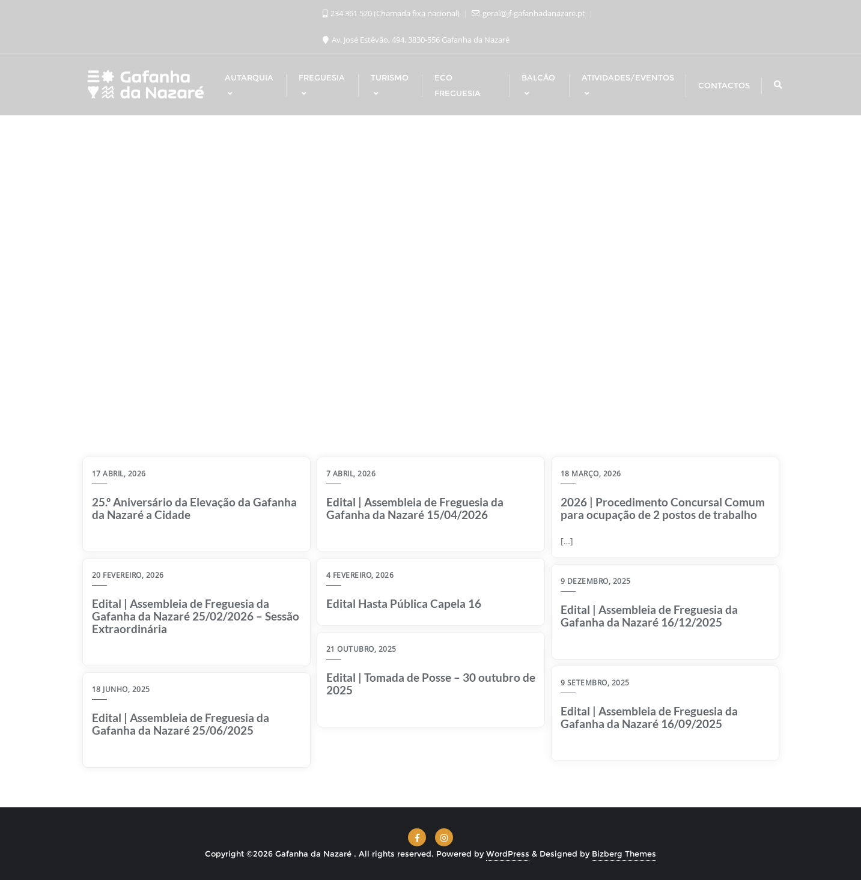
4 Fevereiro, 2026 (360, 575)
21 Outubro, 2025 (361, 649)
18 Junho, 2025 (121, 689)
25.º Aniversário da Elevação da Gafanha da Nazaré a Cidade (194, 508)
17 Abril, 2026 (119, 474)
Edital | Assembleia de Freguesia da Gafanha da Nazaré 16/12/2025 (649, 616)
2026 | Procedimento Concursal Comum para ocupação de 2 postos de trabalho (663, 508)
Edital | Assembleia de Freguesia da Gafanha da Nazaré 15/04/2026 (415, 508)
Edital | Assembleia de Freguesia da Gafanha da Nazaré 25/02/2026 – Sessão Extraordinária (195, 617)
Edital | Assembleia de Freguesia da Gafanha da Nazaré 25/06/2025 (180, 724)
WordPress (507, 853)
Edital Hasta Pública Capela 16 (403, 604)
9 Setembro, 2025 (595, 683)
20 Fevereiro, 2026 (128, 575)
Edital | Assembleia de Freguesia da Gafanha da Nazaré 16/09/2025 (649, 717)
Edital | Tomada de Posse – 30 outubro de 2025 (430, 684)
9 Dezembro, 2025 (596, 581)
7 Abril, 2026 (351, 474)
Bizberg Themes (624, 853)
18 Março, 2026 (591, 474)
